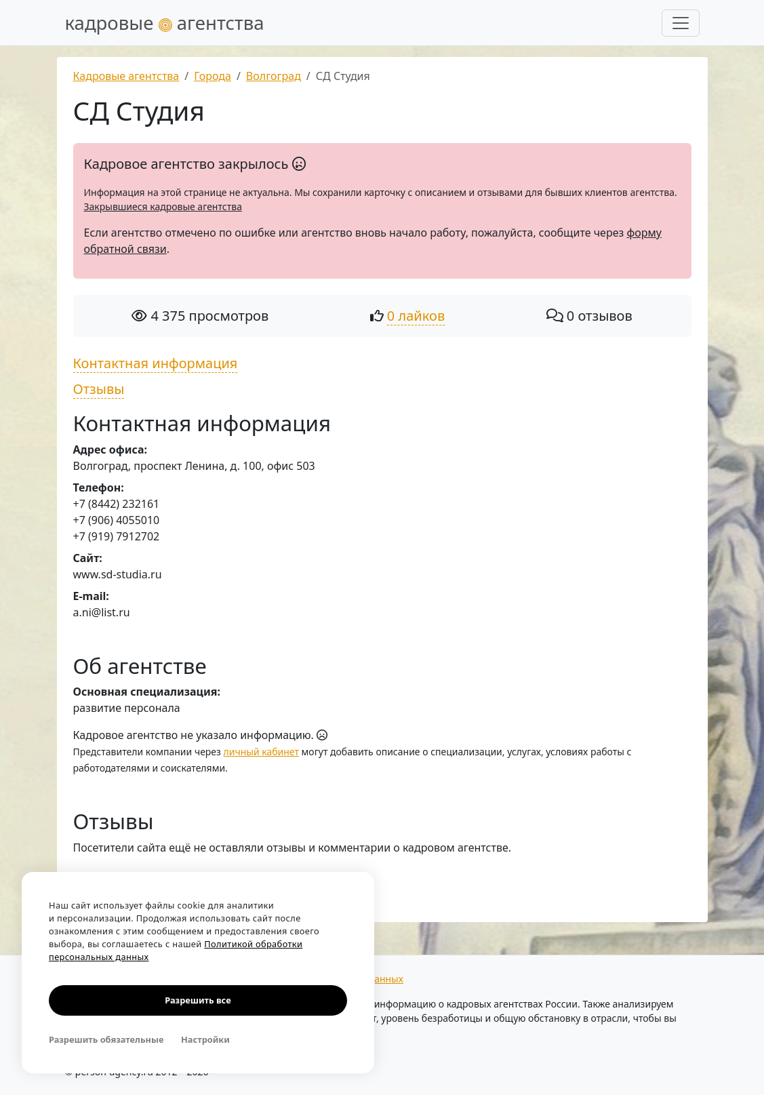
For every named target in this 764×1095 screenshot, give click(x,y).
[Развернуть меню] (681, 23)
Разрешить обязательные (106, 1039)
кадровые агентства (164, 22)
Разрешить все (197, 1000)
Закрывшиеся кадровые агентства (163, 206)
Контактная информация (155, 363)
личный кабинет (261, 751)
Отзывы (99, 389)
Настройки (205, 1039)
